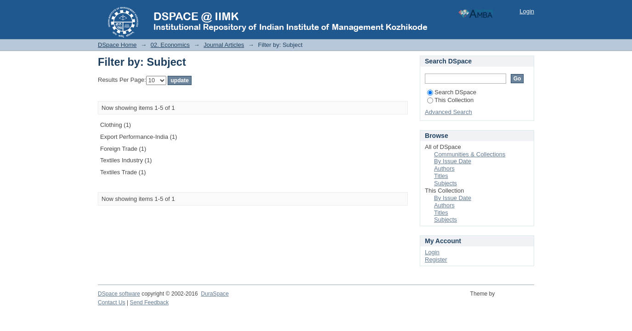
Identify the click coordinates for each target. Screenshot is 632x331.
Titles (441, 175)
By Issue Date (452, 161)
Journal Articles (223, 44)
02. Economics (170, 44)
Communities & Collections (469, 154)
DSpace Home (117, 44)
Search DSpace (451, 92)
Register (436, 259)
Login (526, 11)
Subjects (445, 183)
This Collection (450, 100)
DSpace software (119, 294)
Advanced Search (448, 111)
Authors (444, 168)
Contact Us (111, 302)
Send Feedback (149, 302)
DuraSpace (214, 294)
